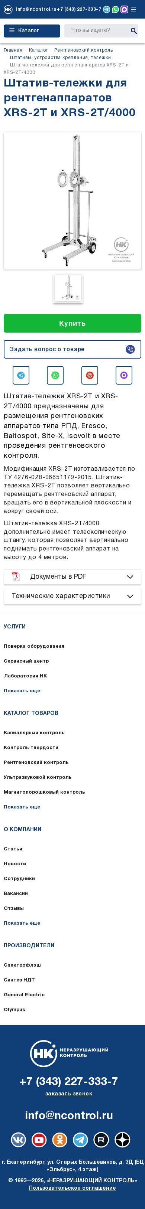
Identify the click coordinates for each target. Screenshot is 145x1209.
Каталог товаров (31, 713)
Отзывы (14, 908)
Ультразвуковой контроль (38, 777)
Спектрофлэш (22, 965)
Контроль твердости (31, 748)
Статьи (13, 849)
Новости (15, 864)
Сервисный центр (26, 661)
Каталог (24, 30)
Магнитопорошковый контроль (44, 792)
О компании (22, 829)
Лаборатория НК (25, 676)
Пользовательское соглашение (72, 1188)
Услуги (15, 627)
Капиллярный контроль (34, 733)
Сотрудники (19, 879)
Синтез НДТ (19, 980)
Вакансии (16, 894)
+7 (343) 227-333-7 (79, 9)
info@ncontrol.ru (36, 9)
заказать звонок (68, 1094)
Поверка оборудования (34, 646)
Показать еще (22, 691)
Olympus (14, 1010)
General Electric (24, 995)
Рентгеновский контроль (36, 763)
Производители (29, 946)
